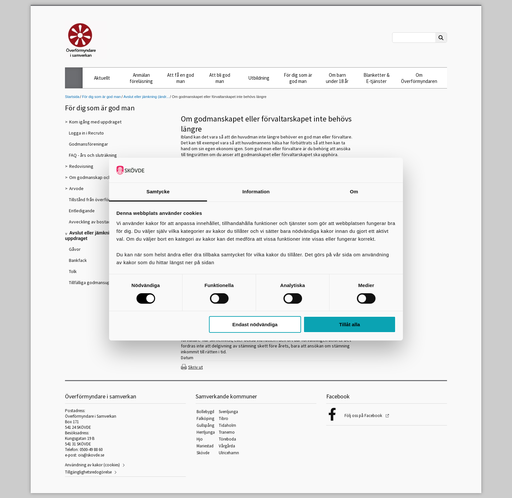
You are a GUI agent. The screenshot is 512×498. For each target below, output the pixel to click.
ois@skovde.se (91, 455)
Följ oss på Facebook (363, 415)
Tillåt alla (349, 324)
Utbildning (258, 78)
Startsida (72, 97)
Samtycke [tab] (158, 191)
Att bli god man (219, 78)
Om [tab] (354, 191)
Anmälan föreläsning (141, 78)
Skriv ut (195, 367)
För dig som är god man (298, 78)
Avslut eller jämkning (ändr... (146, 97)
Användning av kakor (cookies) (92, 465)
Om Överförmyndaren (419, 78)
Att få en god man (180, 78)
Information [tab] (256, 191)
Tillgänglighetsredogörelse (88, 472)
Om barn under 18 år (337, 78)
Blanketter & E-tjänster (376, 78)
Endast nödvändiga (255, 324)
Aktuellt (102, 78)
